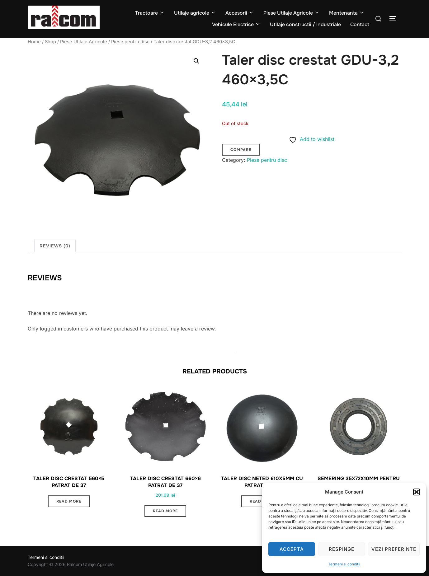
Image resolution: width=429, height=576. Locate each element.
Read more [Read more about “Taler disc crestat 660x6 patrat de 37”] (165, 510)
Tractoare (150, 13)
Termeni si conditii (344, 564)
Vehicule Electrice (236, 24)
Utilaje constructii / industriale (305, 24)
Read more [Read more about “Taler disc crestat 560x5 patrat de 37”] (68, 501)
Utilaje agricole (195, 13)
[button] (416, 492)
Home (34, 41)
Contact (359, 24)
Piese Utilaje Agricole (291, 13)
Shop (50, 41)
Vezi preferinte (393, 549)
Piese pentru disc (130, 41)
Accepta (292, 549)
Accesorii (239, 13)
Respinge (341, 549)
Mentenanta (347, 13)
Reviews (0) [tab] (55, 246)
